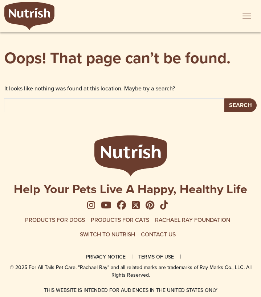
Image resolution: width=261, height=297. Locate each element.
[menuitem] (94, 205)
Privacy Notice (106, 256)
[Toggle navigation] (247, 16)
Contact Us (158, 234)
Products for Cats (120, 220)
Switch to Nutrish (107, 234)
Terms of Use (156, 256)
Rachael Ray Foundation (192, 220)
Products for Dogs (55, 220)
